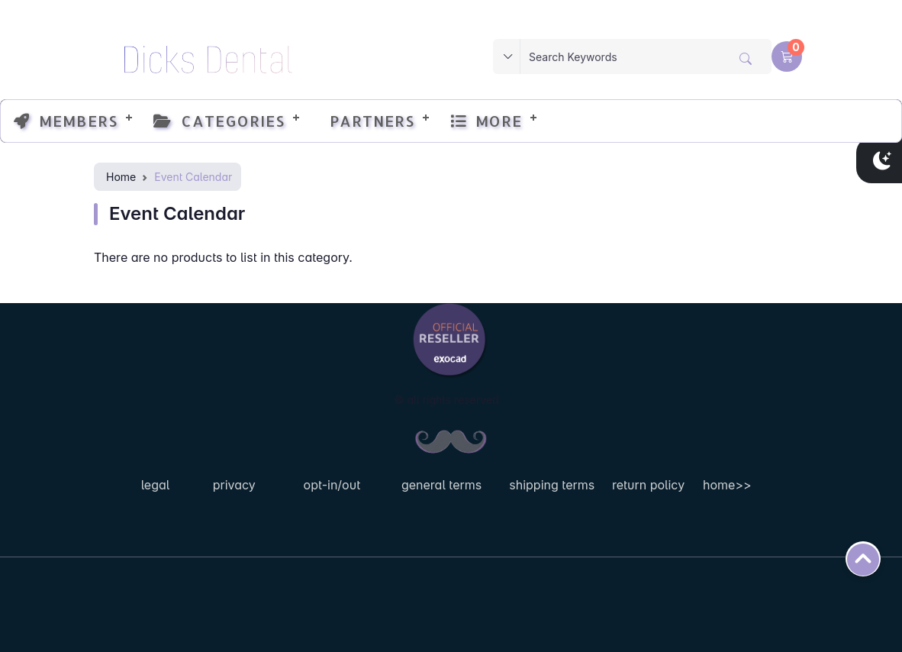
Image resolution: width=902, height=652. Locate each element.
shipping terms (551, 484)
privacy (234, 484)
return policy (648, 484)
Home (121, 176)
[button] (787, 56)
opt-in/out (332, 484)
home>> (727, 484)
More (486, 121)
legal (155, 484)
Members (66, 121)
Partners (367, 121)
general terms (441, 484)
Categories (219, 121)
